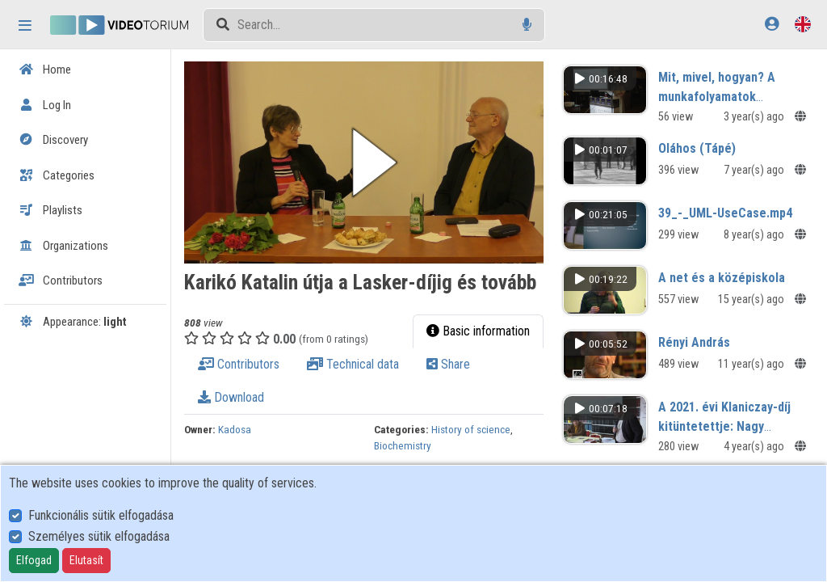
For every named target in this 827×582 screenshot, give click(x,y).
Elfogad (34, 560)
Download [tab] (238, 395)
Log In (45, 105)
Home (45, 69)
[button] (369, 161)
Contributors (61, 280)
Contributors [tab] (246, 361)
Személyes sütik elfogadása (99, 536)
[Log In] (772, 23)
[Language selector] (803, 23)
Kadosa (241, 426)
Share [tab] (455, 361)
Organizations (63, 245)
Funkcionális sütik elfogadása (101, 515)
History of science (475, 426)
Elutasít (86, 560)
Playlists (50, 210)
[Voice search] (527, 24)
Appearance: (73, 321)
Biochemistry (407, 442)
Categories (56, 175)
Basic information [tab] (481, 328)
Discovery (53, 140)
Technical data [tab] (360, 361)
